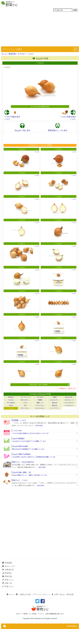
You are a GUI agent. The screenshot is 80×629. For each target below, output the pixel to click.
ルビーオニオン (40, 408)
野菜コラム (8, 580)
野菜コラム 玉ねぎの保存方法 (23, 462)
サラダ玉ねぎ (11, 402)
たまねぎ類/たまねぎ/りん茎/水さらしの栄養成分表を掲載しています (34, 457)
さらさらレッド (69, 400)
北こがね (40, 397)
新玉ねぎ (54, 402)
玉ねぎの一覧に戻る (22, 130)
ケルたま (10, 400)
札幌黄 (40, 400)
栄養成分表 (8, 570)
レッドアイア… (54, 408)
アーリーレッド (25, 397)
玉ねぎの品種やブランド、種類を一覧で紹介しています (29, 475)
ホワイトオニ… (25, 408)
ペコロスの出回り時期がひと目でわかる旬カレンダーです (30, 433)
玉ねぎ (11, 405)
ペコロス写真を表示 (12, 117)
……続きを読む (38, 425)
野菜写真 (12, 54)
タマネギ (21, 54)
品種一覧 (7, 583)
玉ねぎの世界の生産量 (20, 446)
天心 (25, 405)
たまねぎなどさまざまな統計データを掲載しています (29, 441)
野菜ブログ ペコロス (20, 480)
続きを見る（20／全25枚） (49, 384)
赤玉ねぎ (10, 397)
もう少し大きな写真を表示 (40, 106)
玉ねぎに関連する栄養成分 (21, 454)
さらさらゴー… (54, 400)
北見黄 (55, 397)
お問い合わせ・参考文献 (63, 594)
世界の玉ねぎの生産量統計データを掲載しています (28, 449)
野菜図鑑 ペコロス (19, 420)
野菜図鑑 (7, 563)
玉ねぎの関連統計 (18, 438)
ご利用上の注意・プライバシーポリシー (33, 594)
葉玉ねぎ (54, 405)
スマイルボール (69, 402)
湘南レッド (40, 402)
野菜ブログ (8, 586)
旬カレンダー (8, 566)
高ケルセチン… (25, 400)
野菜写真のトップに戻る (57, 130)
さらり (25, 402)
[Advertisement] (40, 30)
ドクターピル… (40, 405)
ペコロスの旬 (17, 430)
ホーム (4, 54)
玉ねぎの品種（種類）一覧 (21, 472)
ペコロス (7, 119)
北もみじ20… (69, 397)
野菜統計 (7, 573)
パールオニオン (69, 405)
